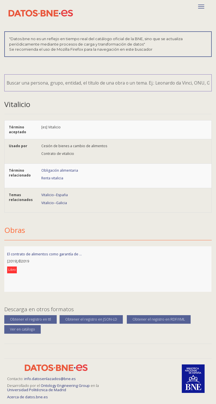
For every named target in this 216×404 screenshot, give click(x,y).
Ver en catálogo (22, 329)
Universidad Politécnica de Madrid (36, 389)
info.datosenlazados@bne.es (50, 378)
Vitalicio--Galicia (54, 202)
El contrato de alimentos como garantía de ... (44, 254)
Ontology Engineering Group (66, 385)
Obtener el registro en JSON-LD (91, 319)
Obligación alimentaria (59, 170)
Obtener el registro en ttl (30, 319)
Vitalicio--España (54, 194)
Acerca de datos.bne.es (27, 396)
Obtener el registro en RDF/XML (159, 319)
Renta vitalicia (52, 178)
